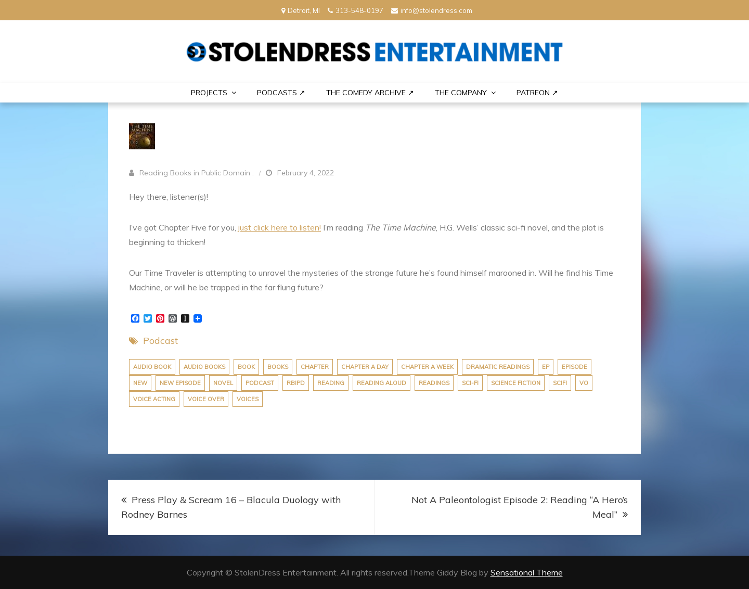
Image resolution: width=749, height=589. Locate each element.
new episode (180, 383)
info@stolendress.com (431, 10)
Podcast (160, 341)
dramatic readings (498, 366)
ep (545, 366)
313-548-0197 (355, 10)
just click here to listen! (279, 227)
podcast (260, 383)
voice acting (154, 399)
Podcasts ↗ (281, 92)
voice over (206, 399)
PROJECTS (209, 92)
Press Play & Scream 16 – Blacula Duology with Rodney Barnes (231, 507)
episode (574, 366)
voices (248, 399)
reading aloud (381, 383)
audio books (204, 366)
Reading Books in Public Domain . (196, 172)
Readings (434, 383)
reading (330, 383)
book (246, 366)
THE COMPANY (461, 92)
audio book (152, 366)
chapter (315, 366)
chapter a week (427, 366)
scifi (560, 383)
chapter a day (365, 366)
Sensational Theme (526, 572)
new (140, 383)
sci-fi (470, 383)
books (277, 366)
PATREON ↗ (537, 92)
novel (223, 383)
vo (583, 383)
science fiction (515, 383)
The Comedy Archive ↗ (370, 92)
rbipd (296, 383)
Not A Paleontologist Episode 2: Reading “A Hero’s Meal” (519, 507)
